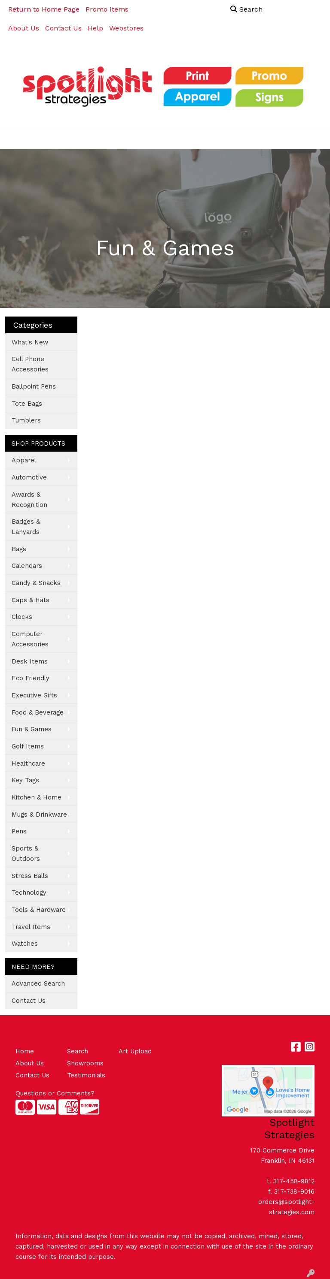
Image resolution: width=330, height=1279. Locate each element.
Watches (25, 943)
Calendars (27, 566)
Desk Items (30, 661)
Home (24, 1051)
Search (246, 9)
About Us (23, 28)
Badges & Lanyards (26, 527)
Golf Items (28, 746)
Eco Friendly (30, 678)
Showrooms (85, 1063)
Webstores (126, 28)
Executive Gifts (34, 695)
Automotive (29, 477)
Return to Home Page (43, 9)
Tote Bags (27, 403)
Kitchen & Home (36, 797)
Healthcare (28, 763)
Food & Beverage (38, 712)
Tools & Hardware (39, 910)
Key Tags (25, 780)
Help (95, 28)
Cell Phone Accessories (30, 364)
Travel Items (31, 927)
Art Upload (135, 1051)
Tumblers (26, 420)
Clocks (22, 617)
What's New (30, 342)
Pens (19, 831)
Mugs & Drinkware (39, 814)
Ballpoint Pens (34, 386)
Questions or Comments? (55, 1093)
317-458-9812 (294, 1181)
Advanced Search (38, 983)
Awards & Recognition (29, 500)
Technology (29, 892)
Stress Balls (30, 876)
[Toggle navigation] (13, 140)
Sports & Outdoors (26, 854)
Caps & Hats (30, 600)
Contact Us (63, 28)
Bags (19, 549)
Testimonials (86, 1075)
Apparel (24, 460)
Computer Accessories (30, 639)
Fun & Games (32, 729)
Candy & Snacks (36, 583)
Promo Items (107, 9)
